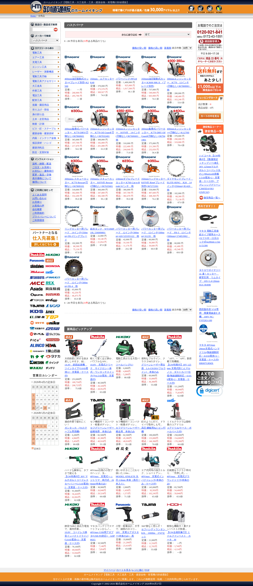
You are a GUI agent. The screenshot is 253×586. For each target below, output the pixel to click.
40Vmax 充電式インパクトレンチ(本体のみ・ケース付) (152, 480)
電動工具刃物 (39, 76)
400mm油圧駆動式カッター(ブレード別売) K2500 (77, 82)
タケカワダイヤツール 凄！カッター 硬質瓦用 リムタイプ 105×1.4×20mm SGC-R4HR (209, 277)
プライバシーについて (44, 216)
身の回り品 (38, 114)
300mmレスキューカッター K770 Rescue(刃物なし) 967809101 (77, 182)
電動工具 (37, 52)
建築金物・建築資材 (43, 133)
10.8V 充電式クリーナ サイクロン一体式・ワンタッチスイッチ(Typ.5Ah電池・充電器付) (102, 372)
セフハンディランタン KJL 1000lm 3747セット (154, 533)
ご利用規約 (38, 213)
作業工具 (37, 90)
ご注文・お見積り (41, 167)
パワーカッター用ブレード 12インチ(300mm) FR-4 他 (76, 282)
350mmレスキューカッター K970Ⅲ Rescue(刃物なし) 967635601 (102, 182)
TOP (147, 570)
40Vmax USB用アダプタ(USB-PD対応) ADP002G (102, 536)
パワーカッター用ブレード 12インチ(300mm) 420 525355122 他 (128, 232)
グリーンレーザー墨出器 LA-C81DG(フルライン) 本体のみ (153, 368)
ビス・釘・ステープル (44, 128)
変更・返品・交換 (41, 174)
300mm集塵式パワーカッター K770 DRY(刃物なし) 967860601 (77, 132)
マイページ (109, 570)
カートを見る (124, 570)
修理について (39, 182)
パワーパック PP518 (126, 78)
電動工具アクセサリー (44, 81)
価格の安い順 (139, 48)
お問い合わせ (39, 198)
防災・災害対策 (40, 152)
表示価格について (41, 178)
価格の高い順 (155, 48)
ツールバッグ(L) (124, 364)
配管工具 (37, 100)
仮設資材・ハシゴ (41, 142)
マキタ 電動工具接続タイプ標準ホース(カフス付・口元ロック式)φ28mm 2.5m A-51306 (209, 238)
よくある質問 (39, 194)
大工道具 (37, 86)
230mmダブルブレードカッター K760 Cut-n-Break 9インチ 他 (128, 182)
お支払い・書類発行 (43, 171)
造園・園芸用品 (40, 105)
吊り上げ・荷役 (40, 109)
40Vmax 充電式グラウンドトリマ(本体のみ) (178, 480)
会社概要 (37, 209)
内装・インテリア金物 (44, 138)
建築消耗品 (38, 147)
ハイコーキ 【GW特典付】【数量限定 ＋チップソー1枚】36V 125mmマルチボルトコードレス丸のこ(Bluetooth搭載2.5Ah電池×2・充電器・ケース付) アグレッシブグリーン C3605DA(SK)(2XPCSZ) (209, 174)
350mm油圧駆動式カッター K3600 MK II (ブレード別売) (153, 82)
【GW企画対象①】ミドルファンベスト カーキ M (179, 536)
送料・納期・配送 (41, 163)
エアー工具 (38, 57)
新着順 (167, 48)
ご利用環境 (38, 220)
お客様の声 (38, 205)
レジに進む (138, 570)
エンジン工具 (39, 67)
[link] (210, 391)
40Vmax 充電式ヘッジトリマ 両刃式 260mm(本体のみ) (102, 480)
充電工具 (37, 62)
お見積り (37, 202)
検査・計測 (38, 123)
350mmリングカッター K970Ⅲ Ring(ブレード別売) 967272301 (154, 182)
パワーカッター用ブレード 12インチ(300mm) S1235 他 (153, 232)
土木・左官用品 (40, 119)
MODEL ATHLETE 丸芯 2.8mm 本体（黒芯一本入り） (128, 480)
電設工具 (37, 95)
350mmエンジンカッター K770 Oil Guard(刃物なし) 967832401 (102, 132)
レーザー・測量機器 (43, 71)
